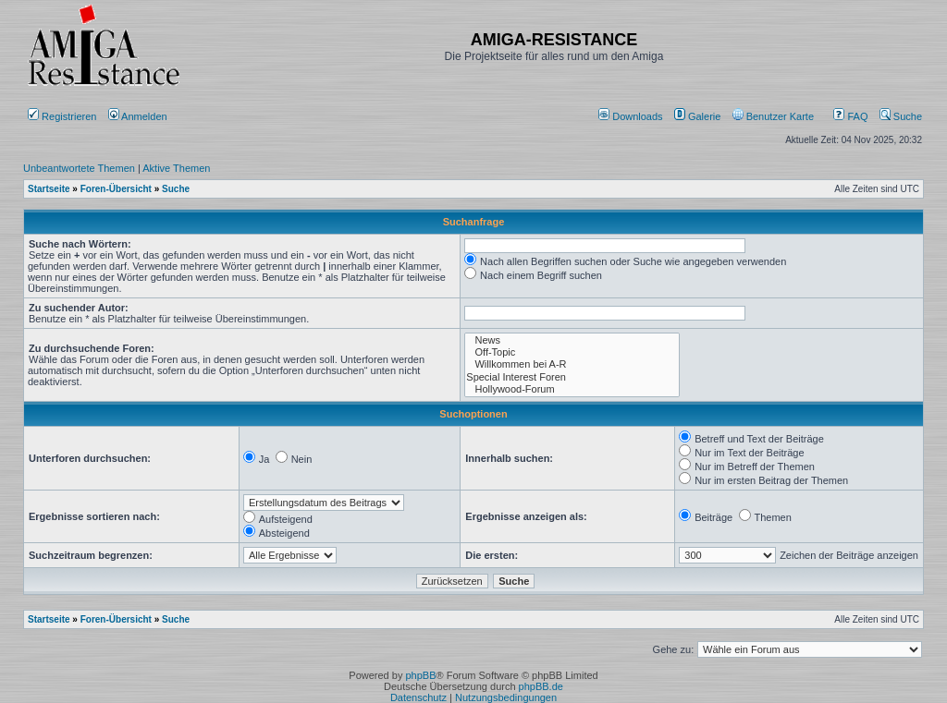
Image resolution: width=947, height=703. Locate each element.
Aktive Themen (176, 168)
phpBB (420, 675)
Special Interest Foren (572, 377)
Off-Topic (572, 352)
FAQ (850, 116)
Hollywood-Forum (572, 389)
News (572, 340)
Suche (900, 116)
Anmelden (139, 116)
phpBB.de (541, 686)
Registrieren (62, 116)
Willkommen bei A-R (572, 364)
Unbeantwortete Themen (79, 168)
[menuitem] (632, 116)
